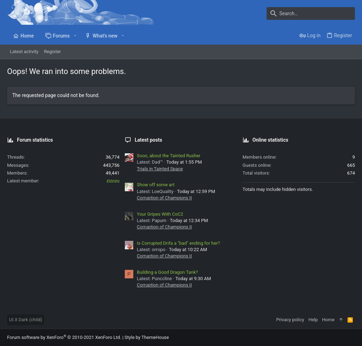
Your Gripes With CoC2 (160, 214)
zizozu (112, 180)
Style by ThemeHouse (146, 337)
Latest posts (148, 140)
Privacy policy (290, 319)
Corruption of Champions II (164, 197)
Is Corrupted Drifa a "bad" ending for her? (178, 243)
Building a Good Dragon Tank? (167, 272)
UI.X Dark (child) (25, 319)
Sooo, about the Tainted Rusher (168, 155)
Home (328, 319)
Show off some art (156, 184)
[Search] (311, 13)
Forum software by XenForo (64, 337)
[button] (74, 36)
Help (313, 319)
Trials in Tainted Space (160, 168)
